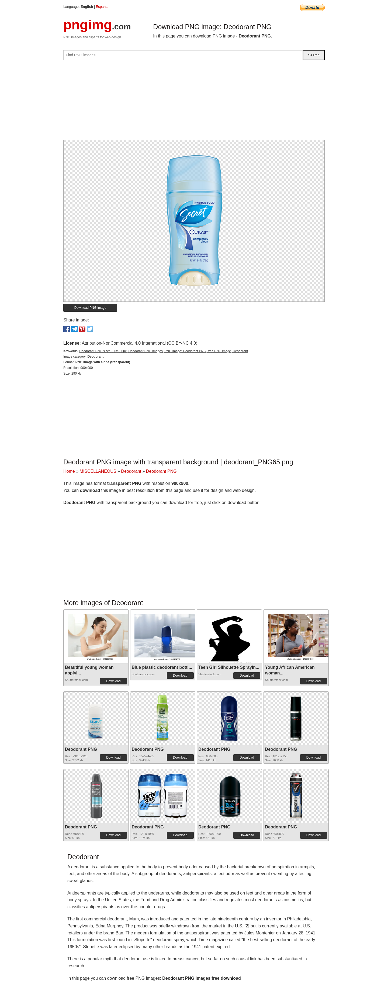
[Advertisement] (194, 102)
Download (113, 681)
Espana (102, 7)
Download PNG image (90, 308)
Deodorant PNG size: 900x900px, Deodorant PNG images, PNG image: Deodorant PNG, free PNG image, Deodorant (163, 351)
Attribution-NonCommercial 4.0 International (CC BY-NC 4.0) (139, 343)
